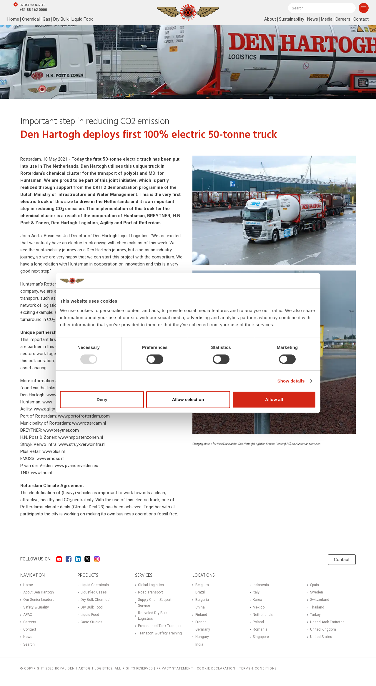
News (312, 19)
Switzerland (319, 600)
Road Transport (150, 592)
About (269, 19)
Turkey (315, 615)
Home (13, 19)
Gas (47, 19)
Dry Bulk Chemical (95, 600)
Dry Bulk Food (92, 607)
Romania (260, 629)
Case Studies (91, 622)
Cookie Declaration (216, 668)
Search (29, 644)
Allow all (274, 399)
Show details (291, 380)
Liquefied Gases (94, 592)
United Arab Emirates (327, 622)
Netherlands (263, 615)
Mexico (258, 607)
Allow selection (188, 399)
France (201, 622)
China (200, 607)
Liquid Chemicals (95, 585)
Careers (342, 19)
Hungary (202, 637)
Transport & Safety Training (160, 633)
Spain (314, 585)
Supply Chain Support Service (155, 602)
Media (326, 19)
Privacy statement (175, 668)
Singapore (261, 637)
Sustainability (291, 19)
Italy (256, 592)
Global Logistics (151, 585)
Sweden (316, 592)
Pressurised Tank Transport (160, 626)
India (199, 644)
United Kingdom (323, 629)
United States (321, 637)
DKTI (97, 187)
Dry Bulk (61, 19)
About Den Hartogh (38, 592)
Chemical (31, 19)
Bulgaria (202, 600)
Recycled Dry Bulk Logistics (152, 616)
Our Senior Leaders (38, 600)
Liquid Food (83, 19)
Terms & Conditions (258, 668)
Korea (257, 600)
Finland (201, 615)
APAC (27, 615)
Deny (102, 399)
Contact (361, 19)
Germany (202, 629)
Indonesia (261, 585)
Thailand (317, 607)
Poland (258, 622)
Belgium (202, 585)
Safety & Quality (36, 607)
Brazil (200, 592)
